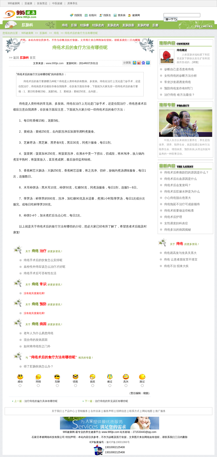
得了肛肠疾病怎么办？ (38, 366)
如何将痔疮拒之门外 (37, 346)
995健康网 (14, 3)
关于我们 (57, 411)
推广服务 (160, 411)
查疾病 (121, 15)
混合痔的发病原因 (35, 339)
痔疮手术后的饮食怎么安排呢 (43, 260)
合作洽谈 (95, 411)
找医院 (78, 15)
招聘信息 (121, 411)
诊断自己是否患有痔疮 (179, 69)
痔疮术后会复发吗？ (177, 185)
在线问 (92, 15)
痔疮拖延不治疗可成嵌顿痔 (182, 204)
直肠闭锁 (143, 25)
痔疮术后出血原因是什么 (180, 178)
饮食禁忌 (42, 3)
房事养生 (72, 3)
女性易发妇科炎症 (176, 223)
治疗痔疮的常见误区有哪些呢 (111, 401)
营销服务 (83, 411)
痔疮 (65, 25)
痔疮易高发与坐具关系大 (180, 253)
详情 (195, 62)
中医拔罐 (57, 3)
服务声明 (108, 411)
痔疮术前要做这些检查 (179, 210)
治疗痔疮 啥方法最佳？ (179, 94)
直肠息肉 (113, 25)
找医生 (107, 15)
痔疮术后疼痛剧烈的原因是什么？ (186, 172)
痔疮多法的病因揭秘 (177, 229)
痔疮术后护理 (173, 217)
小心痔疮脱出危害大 (177, 197)
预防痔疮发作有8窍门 (178, 88)
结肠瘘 (84, 25)
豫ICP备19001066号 (117, 442)
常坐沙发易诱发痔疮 (177, 82)
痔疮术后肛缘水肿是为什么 (182, 191)
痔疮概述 (182, 50)
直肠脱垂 (128, 25)
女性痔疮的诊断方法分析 (180, 75)
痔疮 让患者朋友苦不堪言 (181, 259)
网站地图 (147, 411)
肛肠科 (27, 25)
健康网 (136, 15)
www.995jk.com (54, 63)
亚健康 (28, 3)
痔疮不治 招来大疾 (176, 266)
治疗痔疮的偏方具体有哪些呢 (40, 401)
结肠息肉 (98, 25)
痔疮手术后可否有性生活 (40, 273)
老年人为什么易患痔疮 (38, 333)
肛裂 (74, 25)
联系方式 (134, 411)
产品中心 (70, 411)
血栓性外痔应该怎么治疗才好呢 (44, 266)
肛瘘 (155, 25)
